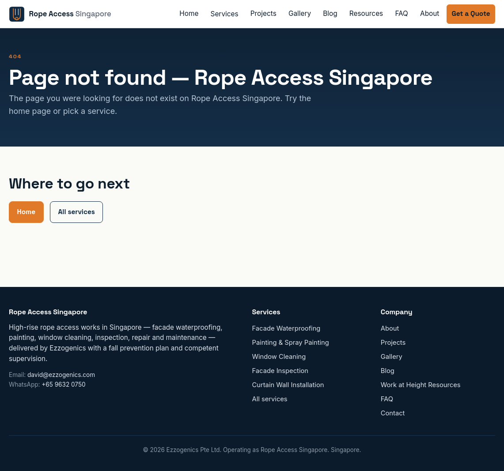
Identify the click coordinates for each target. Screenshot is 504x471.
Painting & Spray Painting (290, 343)
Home (188, 13)
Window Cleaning (279, 357)
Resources (366, 13)
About (429, 13)
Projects (263, 13)
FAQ (401, 13)
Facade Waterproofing (286, 328)
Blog (330, 13)
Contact (393, 413)
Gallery (299, 13)
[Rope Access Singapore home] (60, 14)
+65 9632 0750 (63, 384)
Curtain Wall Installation (288, 385)
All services (76, 211)
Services (225, 14)
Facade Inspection (280, 371)
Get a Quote (471, 13)
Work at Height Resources (421, 385)
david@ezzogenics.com (61, 374)
